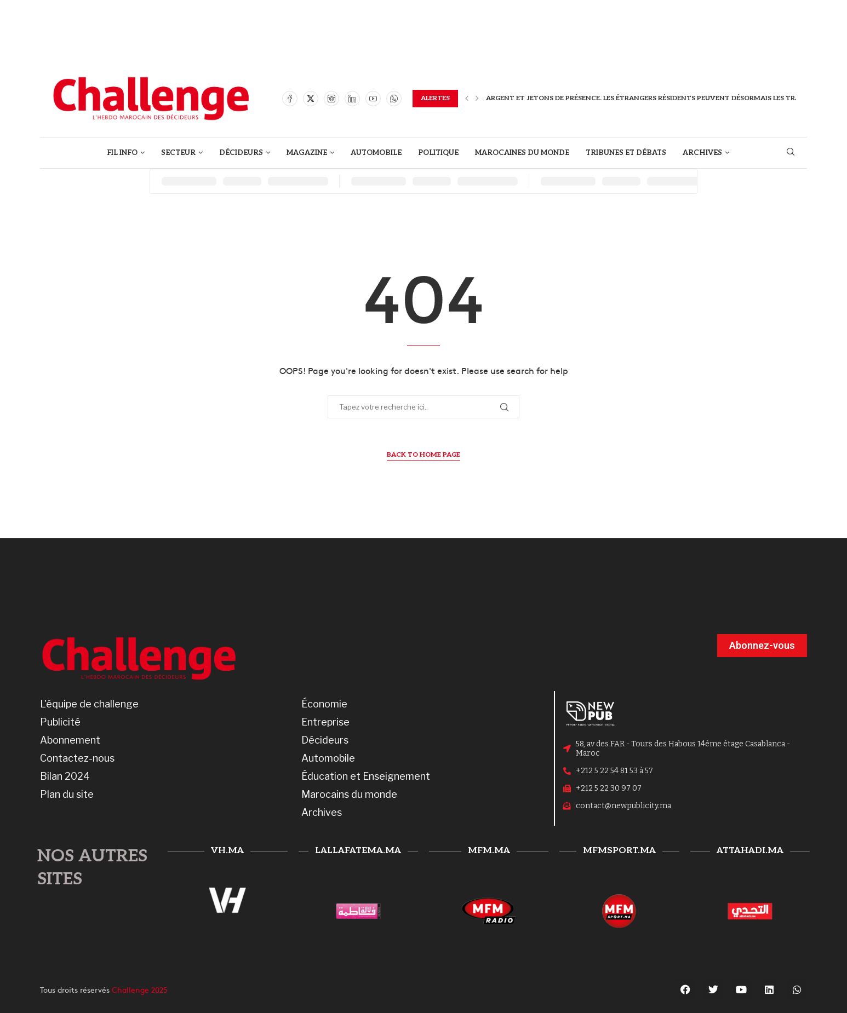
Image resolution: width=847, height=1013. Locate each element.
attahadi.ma (750, 850)
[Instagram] (331, 98)
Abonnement (70, 740)
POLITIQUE (438, 152)
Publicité (60, 722)
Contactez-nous (77, 758)
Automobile (328, 758)
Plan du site (67, 794)
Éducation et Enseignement (365, 776)
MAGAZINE (307, 152)
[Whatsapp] (394, 98)
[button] (466, 98)
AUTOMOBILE (376, 152)
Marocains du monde (349, 794)
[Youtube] (373, 98)
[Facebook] (289, 98)
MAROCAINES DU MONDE (522, 152)
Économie (324, 704)
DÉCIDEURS (241, 152)
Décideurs (324, 740)
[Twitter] (310, 98)
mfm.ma (489, 850)
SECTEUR (178, 152)
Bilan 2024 (65, 776)
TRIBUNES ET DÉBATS (626, 152)
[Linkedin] (352, 98)
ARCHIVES (702, 152)
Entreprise (325, 722)
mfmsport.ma (619, 850)
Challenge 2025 (140, 989)
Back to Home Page (423, 455)
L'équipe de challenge (89, 704)
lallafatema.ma (358, 850)
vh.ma (227, 850)
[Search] (790, 152)
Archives (321, 813)
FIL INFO (122, 152)
